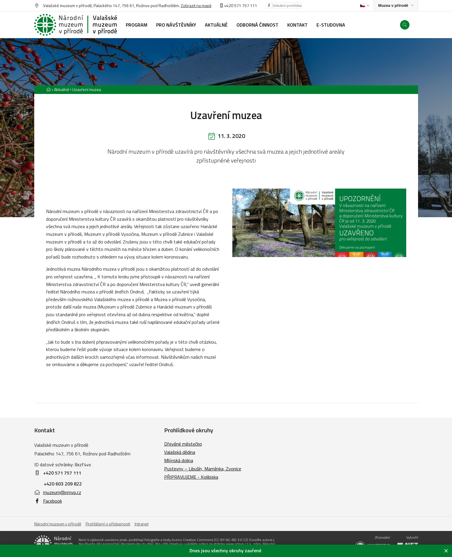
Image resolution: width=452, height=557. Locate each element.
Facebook (48, 500)
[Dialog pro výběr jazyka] (364, 5)
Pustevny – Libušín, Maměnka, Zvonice (202, 468)
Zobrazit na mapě (196, 5)
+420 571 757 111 (240, 5)
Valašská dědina (179, 452)
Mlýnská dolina (178, 460)
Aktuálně (61, 89)
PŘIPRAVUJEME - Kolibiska (191, 476)
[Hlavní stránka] (48, 89)
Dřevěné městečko (183, 443)
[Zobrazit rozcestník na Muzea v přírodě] (395, 6)
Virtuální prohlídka (287, 5)
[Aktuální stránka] (85, 89)
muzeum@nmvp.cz (57, 492)
